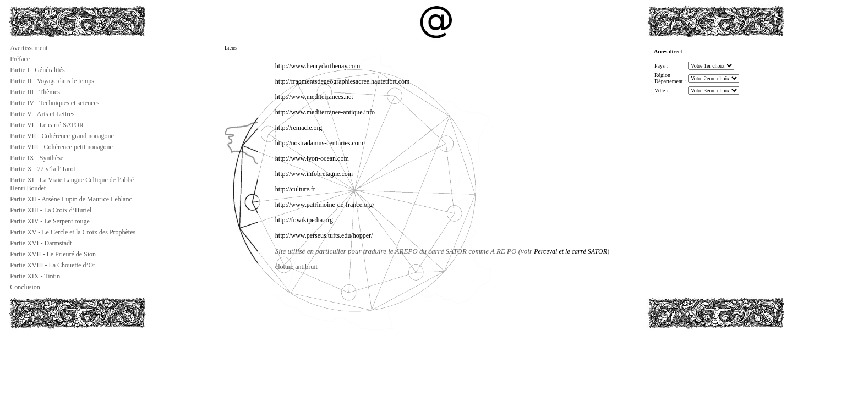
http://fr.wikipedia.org (304, 220)
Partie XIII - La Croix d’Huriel (50, 210)
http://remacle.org (298, 127)
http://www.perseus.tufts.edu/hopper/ (324, 235)
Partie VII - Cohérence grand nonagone (62, 136)
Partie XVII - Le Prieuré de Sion (53, 254)
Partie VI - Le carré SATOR (47, 125)
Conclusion (25, 287)
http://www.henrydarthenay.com (317, 66)
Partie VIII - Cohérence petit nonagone (61, 147)
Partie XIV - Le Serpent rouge (50, 221)
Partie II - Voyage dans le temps (52, 81)
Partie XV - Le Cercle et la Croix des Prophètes (72, 232)
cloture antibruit (296, 267)
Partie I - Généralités (37, 70)
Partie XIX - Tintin (35, 276)
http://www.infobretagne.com (314, 174)
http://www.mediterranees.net (314, 97)
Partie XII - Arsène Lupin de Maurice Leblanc (71, 199)
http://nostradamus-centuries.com (319, 143)
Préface (20, 59)
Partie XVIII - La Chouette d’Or (52, 265)
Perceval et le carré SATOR (570, 251)
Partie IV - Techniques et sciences (54, 103)
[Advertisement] (64, 354)
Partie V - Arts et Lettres (42, 114)
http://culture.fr (295, 189)
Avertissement (28, 48)
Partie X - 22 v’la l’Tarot (42, 169)
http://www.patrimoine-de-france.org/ (324, 204)
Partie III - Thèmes (35, 92)
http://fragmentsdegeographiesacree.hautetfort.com (342, 81)
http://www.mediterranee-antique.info (325, 112)
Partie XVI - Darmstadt (41, 243)
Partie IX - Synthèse (36, 158)
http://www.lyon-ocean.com (312, 158)
